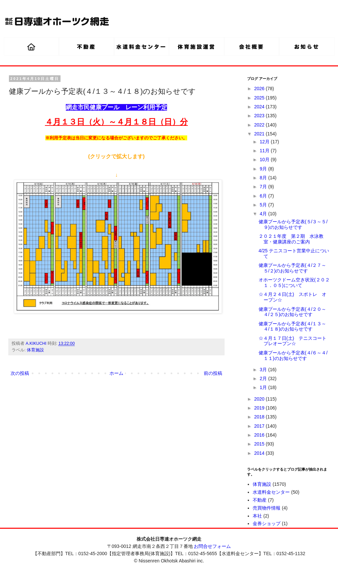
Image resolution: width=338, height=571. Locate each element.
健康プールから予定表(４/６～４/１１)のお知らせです (293, 355)
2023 (260, 115)
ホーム (116, 373)
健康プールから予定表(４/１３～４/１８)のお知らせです (292, 326)
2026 (260, 88)
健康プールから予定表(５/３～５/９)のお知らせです (293, 224)
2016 (260, 435)
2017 (260, 426)
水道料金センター (271, 492)
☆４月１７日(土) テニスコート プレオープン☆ (295, 341)
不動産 (260, 500)
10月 (265, 159)
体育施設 (35, 350)
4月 (264, 213)
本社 (257, 515)
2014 (260, 453)
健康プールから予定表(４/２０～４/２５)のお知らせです (292, 311)
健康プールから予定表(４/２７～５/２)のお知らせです (292, 268)
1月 (264, 387)
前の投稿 (213, 373)
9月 (264, 168)
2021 (260, 133)
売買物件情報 (266, 508)
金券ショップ (266, 523)
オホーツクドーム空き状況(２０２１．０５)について (294, 282)
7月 (264, 186)
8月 (264, 177)
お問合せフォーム (212, 546)
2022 (260, 124)
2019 (260, 407)
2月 (264, 378)
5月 (264, 204)
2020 (260, 399)
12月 (265, 141)
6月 (264, 195)
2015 (260, 443)
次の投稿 (20, 373)
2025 (260, 97)
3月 (264, 369)
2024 (260, 106)
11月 (265, 150)
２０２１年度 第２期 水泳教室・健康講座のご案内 (291, 238)
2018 (260, 416)
